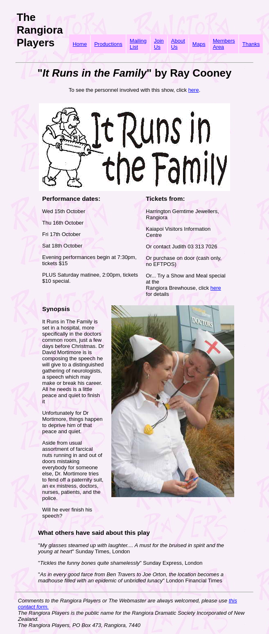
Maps (199, 44)
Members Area (224, 44)
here (193, 90)
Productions (108, 44)
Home (79, 44)
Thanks (251, 44)
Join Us (159, 44)
